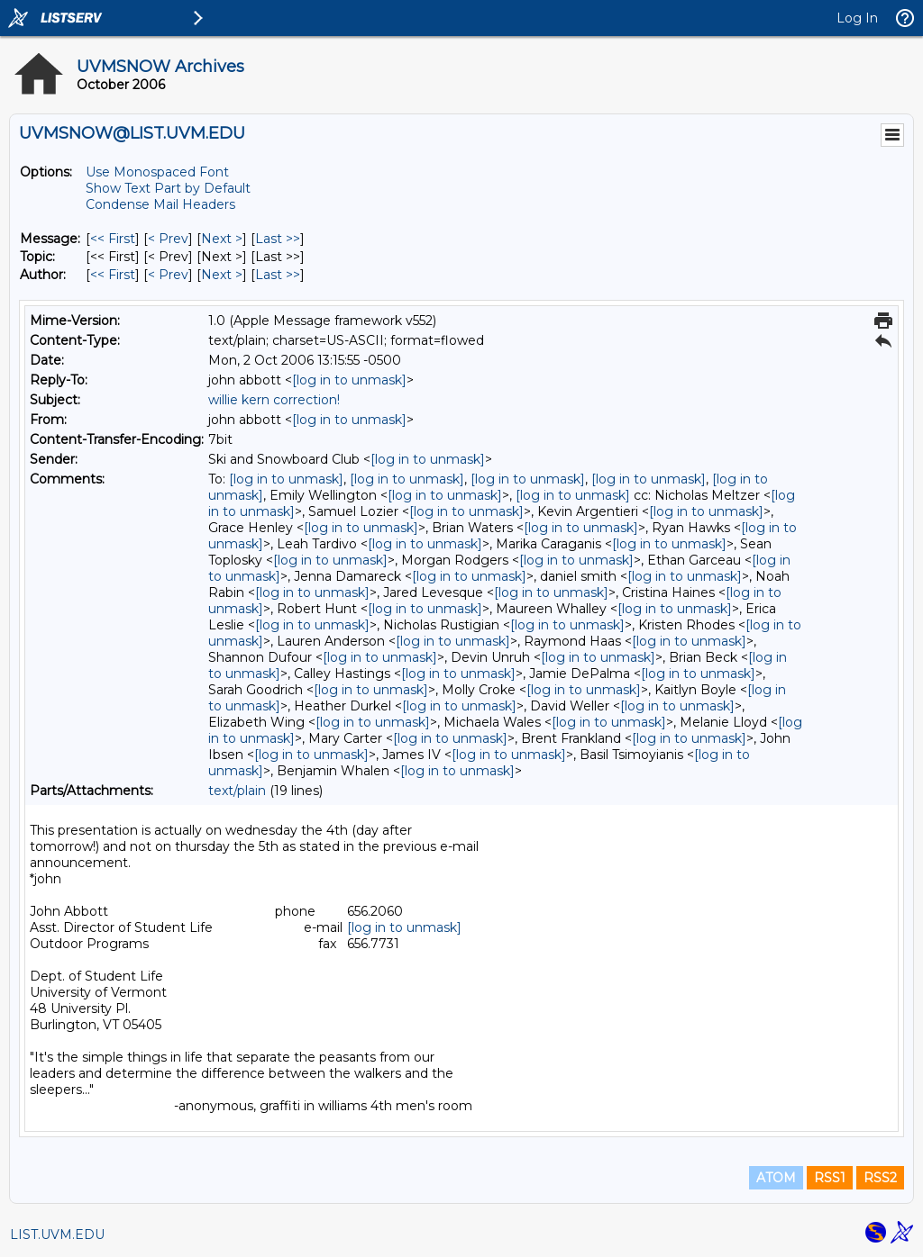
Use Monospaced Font (157, 172)
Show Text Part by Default (168, 188)
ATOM (776, 1178)
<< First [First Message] (112, 239)
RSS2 (880, 1178)
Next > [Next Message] (221, 239)
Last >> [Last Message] (277, 239)
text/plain (237, 790)
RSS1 (829, 1178)
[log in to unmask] (349, 380)
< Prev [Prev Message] (168, 239)
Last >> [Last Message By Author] (277, 275)
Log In (857, 18)
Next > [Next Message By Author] (221, 275)
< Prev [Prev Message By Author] (168, 275)
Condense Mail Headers (160, 204)
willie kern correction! (274, 400)
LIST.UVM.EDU (57, 1234)
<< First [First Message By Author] (112, 275)
